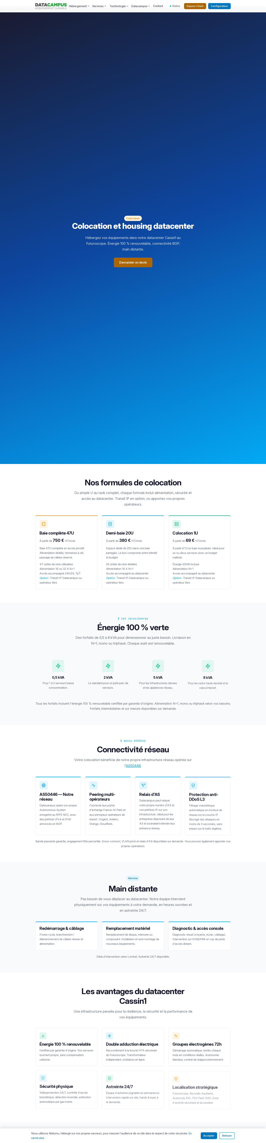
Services (99, 6)
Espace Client (195, 6)
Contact (158, 6)
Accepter (208, 1135)
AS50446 (133, 767)
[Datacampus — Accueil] (51, 6)
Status (175, 6)
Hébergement (79, 6)
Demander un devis (133, 262)
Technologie (119, 6)
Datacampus (140, 6)
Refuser (227, 1135)
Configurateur (219, 6)
